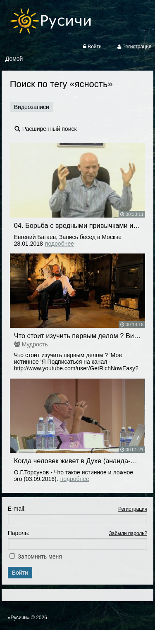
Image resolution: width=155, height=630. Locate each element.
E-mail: (17, 508)
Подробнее (59, 243)
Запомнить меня (40, 556)
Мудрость (35, 344)
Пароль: (18, 533)
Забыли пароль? (128, 533)
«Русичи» (19, 618)
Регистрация (132, 509)
